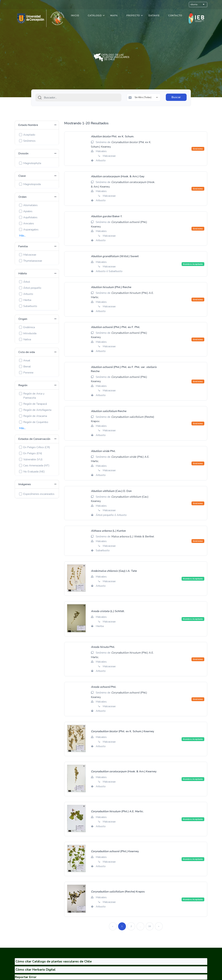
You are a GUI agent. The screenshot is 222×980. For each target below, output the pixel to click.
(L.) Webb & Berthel (132, 536)
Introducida (29, 333)
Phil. (103, 451)
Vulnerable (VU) (32, 459)
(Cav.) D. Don (111, 491)
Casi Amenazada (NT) (36, 465)
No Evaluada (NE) (34, 472)
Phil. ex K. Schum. (112, 136)
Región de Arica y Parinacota (33, 396)
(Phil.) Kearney (115, 851)
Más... (22, 236)
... (140, 926)
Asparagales (31, 229)
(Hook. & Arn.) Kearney (123, 771)
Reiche (108, 411)
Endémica (29, 327)
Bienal (27, 366)
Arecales (28, 223)
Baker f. (106, 216)
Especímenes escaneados (38, 494)
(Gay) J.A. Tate (114, 571)
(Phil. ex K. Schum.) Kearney (122, 731)
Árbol (26, 282)
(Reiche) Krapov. (118, 892)
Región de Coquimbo (35, 422)
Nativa (27, 339)
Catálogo (95, 15)
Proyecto (133, 15)
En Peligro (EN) (32, 453)
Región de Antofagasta (37, 410)
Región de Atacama (35, 416)
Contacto (175, 15)
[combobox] (78, 97)
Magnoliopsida (32, 184)
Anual (26, 360)
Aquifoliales (30, 217)
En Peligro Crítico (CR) (36, 447)
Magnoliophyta (32, 163)
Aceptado (29, 135)
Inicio (75, 15)
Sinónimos (29, 141)
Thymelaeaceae (32, 261)
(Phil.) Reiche (111, 287)
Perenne (28, 373)
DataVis (154, 15)
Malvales (101, 151)
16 (149, 926)
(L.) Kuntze (108, 531)
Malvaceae (29, 255)
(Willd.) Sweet (115, 256)
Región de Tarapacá (35, 404)
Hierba (27, 300)
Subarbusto (30, 306)
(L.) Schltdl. (108, 611)
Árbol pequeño (32, 288)
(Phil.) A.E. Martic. (117, 811)
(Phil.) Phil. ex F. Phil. (115, 327)
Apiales (27, 211)
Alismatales (30, 205)
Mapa (114, 15)
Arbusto (28, 294)
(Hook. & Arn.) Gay (117, 176)
